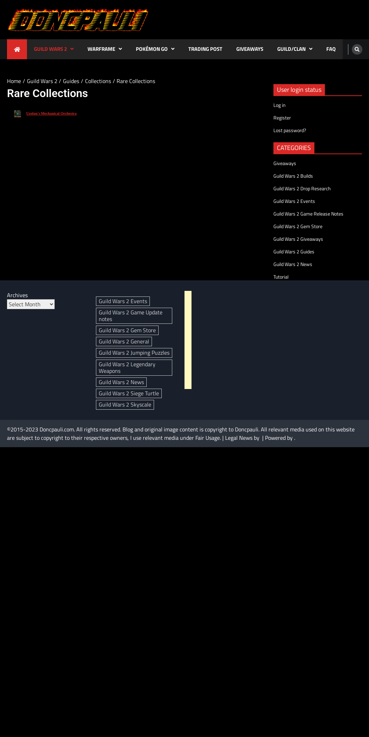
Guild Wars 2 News (292, 264)
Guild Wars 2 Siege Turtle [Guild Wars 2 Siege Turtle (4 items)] (129, 393)
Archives (17, 295)
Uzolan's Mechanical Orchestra (51, 113)
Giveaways (249, 49)
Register (282, 117)
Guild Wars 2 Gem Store (297, 226)
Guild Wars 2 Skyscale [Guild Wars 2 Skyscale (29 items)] (125, 404)
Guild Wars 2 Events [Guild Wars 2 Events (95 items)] (123, 301)
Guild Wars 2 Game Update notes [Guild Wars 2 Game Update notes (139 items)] (130, 315)
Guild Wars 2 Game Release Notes (308, 213)
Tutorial (280, 276)
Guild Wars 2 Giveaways (298, 239)
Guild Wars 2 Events (294, 201)
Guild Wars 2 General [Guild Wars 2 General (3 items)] (124, 341)
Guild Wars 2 (50, 49)
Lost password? (289, 130)
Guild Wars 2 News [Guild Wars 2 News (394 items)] (121, 382)
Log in (279, 105)
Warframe (101, 49)
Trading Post (205, 49)
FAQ (331, 49)
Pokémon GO (152, 49)
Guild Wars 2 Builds (293, 175)
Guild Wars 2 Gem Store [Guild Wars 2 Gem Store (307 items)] (127, 330)
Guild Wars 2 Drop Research (302, 188)
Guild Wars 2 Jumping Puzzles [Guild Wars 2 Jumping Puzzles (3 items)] (134, 352)
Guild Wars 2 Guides (293, 251)
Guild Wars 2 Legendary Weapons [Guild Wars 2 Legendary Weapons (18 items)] (127, 367)
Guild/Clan (291, 49)
